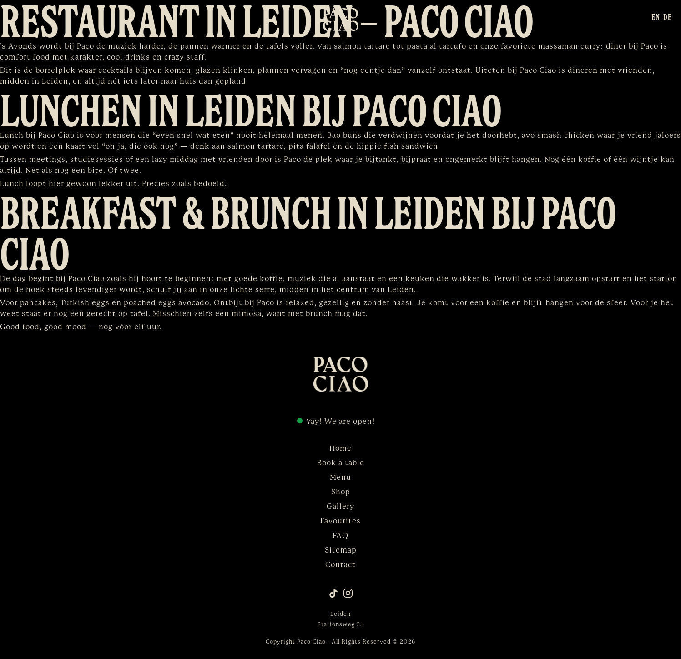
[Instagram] (348, 593)
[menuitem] (655, 16)
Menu (340, 477)
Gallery (340, 506)
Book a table (340, 463)
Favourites (340, 521)
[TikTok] (333, 593)
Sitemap (341, 550)
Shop (340, 492)
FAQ (340, 535)
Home (340, 448)
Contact (340, 564)
